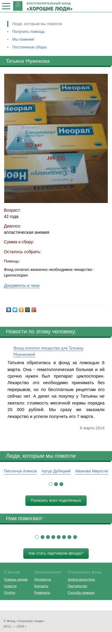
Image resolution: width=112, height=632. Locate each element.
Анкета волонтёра (81, 579)
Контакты (41, 586)
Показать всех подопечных (56, 500)
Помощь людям (15, 579)
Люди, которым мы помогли (37, 24)
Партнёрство (77, 586)
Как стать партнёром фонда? (56, 553)
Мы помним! (23, 39)
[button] (51, 484)
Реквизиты (42, 592)
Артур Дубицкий (56, 471)
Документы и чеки (21, 285)
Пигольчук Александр (23, 471)
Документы (42, 579)
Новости (10, 586)
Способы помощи (81, 592)
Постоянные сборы (29, 47)
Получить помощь (28, 31)
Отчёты (9, 592)
